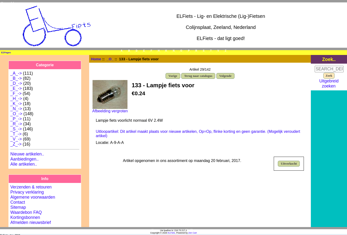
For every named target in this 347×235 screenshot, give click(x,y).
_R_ (196, 50)
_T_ (211, 50)
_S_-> (16, 129)
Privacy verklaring (27, 192)
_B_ (129, 50)
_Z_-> (15, 144)
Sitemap (18, 207)
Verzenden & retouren (31, 187)
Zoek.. (329, 59)
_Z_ (225, 50)
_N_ (174, 50)
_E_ (144, 50)
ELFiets (171, 233)
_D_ (136, 50)
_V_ (218, 50)
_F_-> (15, 93)
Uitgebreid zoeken (329, 83)
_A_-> (16, 73)
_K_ (166, 50)
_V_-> (16, 139)
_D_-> (16, 83)
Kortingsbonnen (25, 217)
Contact (17, 202)
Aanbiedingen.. (24, 159)
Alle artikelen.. (23, 164)
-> (16, 113)
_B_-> (16, 78)
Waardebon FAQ (26, 212)
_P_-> (16, 118)
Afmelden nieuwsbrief (30, 222)
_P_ (189, 50)
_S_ (203, 50)
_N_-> (16, 108)
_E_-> (16, 88)
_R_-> (16, 123)
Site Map (190, 230)
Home (4, 3)
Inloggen (16, 3)
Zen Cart (192, 233)
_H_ (158, 50)
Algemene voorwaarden (32, 197)
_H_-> (16, 98)
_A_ (121, 50)
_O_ (110, 59)
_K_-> (16, 103)
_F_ (151, 50)
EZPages (6, 52)
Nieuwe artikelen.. (27, 154)
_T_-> (15, 134)
